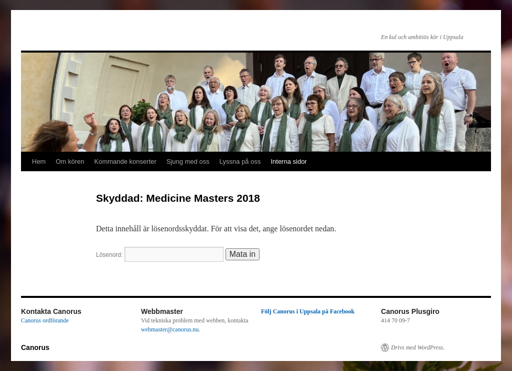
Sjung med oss (188, 161)
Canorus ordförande (45, 320)
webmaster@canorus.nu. (170, 329)
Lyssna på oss (240, 161)
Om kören (70, 161)
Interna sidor (288, 161)
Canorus (35, 347)
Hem (39, 161)
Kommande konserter (125, 161)
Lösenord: (160, 254)
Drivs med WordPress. (417, 347)
